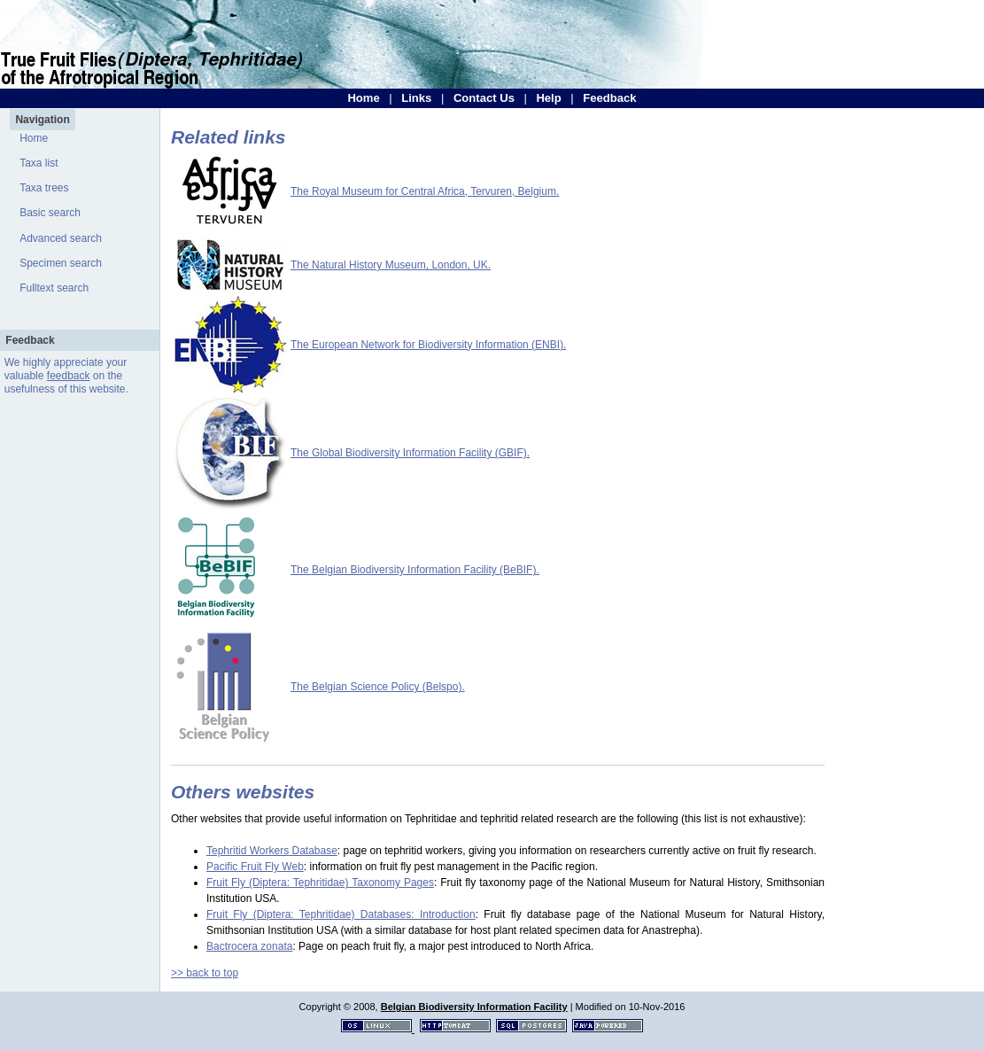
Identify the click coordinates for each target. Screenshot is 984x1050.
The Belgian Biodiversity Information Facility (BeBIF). (415, 570)
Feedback (609, 98)
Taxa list (38, 163)
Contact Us (484, 98)
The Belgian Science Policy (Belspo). (378, 687)
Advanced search (60, 238)
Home (363, 98)
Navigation (42, 119)
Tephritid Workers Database (271, 850)
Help (548, 98)
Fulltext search (54, 288)
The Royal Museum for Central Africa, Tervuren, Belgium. (425, 191)
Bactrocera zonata (249, 946)
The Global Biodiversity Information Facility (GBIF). (410, 453)
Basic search (50, 212)
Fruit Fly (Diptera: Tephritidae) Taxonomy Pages (320, 882)
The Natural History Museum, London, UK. (391, 265)
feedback (68, 375)
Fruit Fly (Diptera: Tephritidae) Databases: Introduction (341, 914)
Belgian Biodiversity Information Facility (474, 1006)
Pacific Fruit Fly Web (255, 866)
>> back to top (204, 973)
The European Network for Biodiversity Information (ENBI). (428, 344)
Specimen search (60, 263)
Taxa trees (43, 188)
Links (416, 98)
